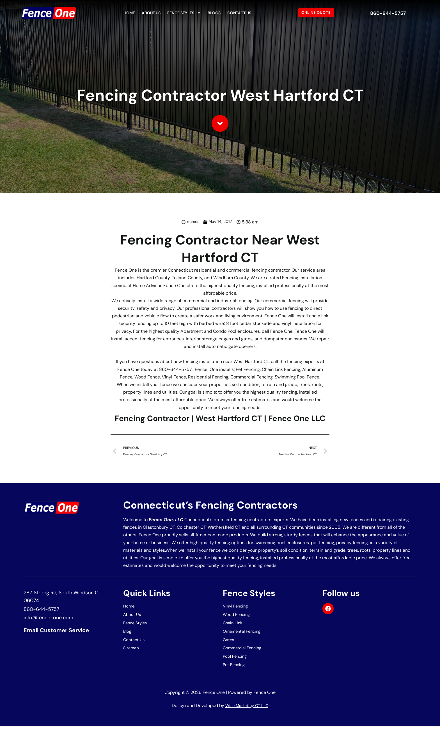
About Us (151, 12)
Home (129, 12)
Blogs (214, 12)
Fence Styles (184, 13)
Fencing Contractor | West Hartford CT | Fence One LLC (220, 424)
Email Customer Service (63, 645)
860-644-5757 (388, 13)
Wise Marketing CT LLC (247, 725)
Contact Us (239, 12)
